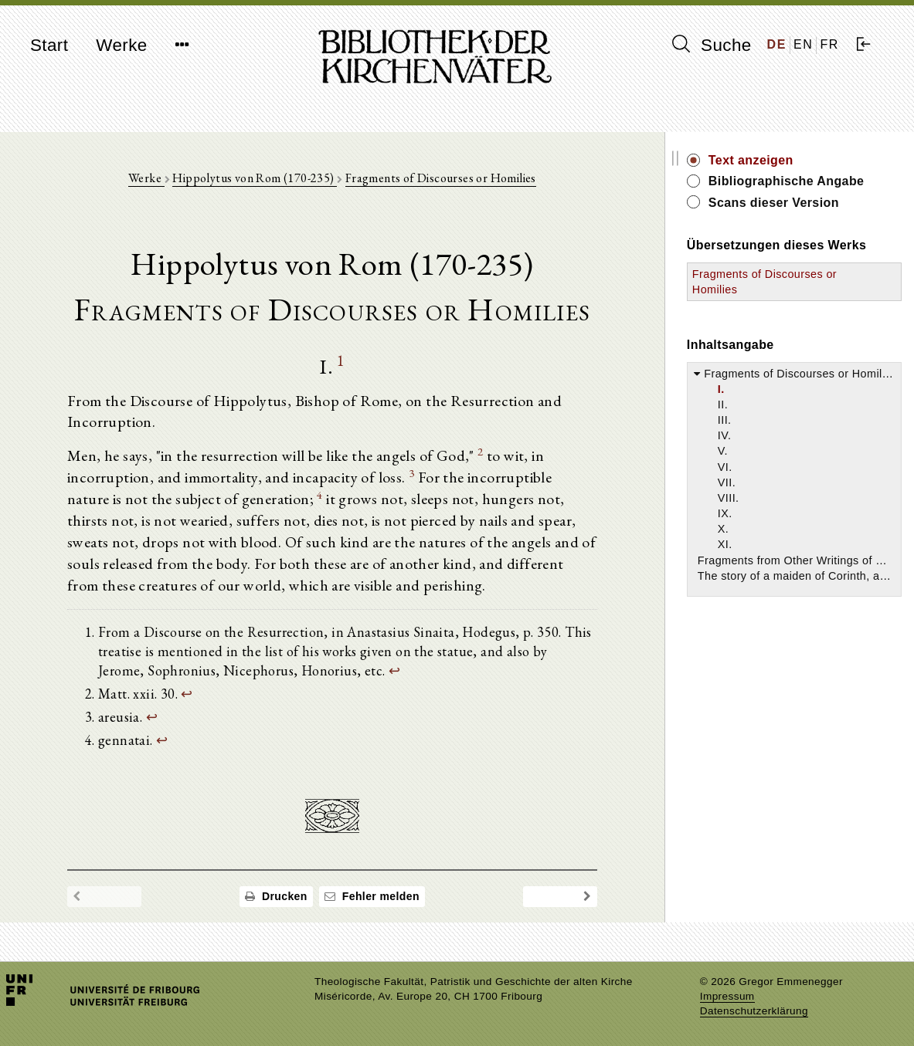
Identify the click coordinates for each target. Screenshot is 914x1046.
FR (829, 44)
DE (777, 44)
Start (49, 45)
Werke (121, 45)
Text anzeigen (771, 160)
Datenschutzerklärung (754, 1011)
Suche (711, 45)
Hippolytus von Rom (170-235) (265, 179)
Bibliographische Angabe (807, 181)
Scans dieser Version (794, 202)
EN (803, 44)
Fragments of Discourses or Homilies (450, 179)
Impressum (727, 996)
